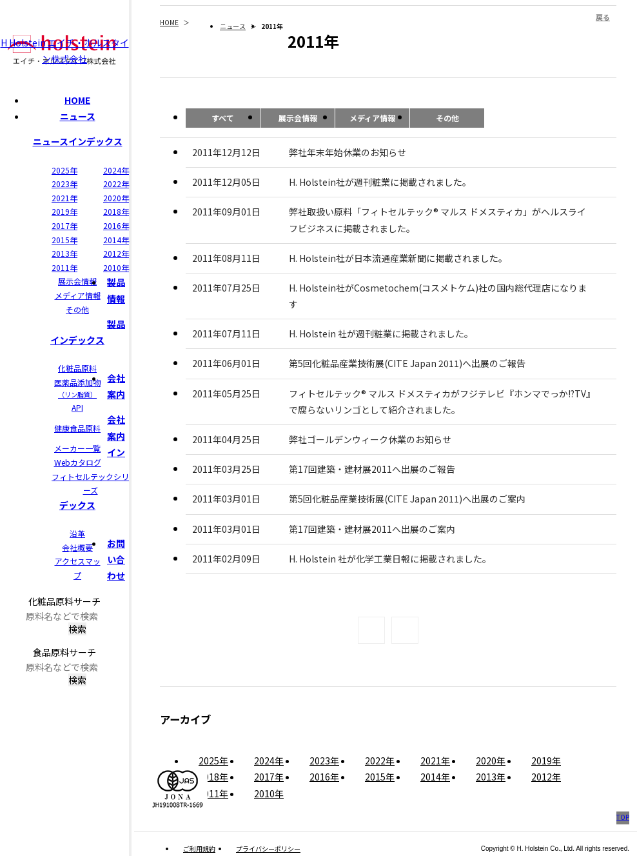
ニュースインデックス (77, 141)
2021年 (64, 197)
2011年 (64, 267)
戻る (603, 17)
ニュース (77, 116)
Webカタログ (77, 462)
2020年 (116, 197)
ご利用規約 (199, 848)
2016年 (116, 225)
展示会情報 (77, 280)
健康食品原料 (77, 428)
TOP (622, 817)
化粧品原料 (77, 368)
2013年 (64, 253)
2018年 (116, 211)
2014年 (116, 239)
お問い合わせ (116, 559)
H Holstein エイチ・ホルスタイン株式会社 (65, 50)
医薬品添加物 (77, 388)
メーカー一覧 (77, 448)
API (77, 407)
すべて (222, 117)
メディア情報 (78, 295)
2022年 (116, 183)
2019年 (64, 211)
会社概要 (77, 547)
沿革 (77, 533)
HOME (77, 100)
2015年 (64, 239)
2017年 (64, 225)
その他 (77, 309)
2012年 (116, 253)
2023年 (64, 183)
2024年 (116, 169)
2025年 (64, 169)
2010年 (116, 267)
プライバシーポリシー (268, 848)
